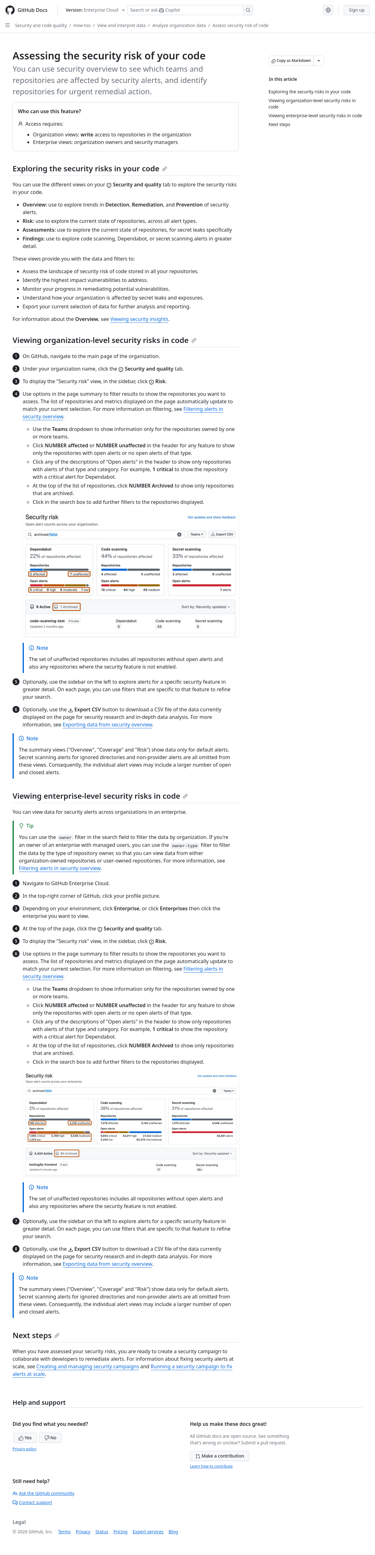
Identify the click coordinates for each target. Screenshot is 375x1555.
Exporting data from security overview (107, 724)
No (50, 1438)
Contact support (32, 1502)
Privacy (83, 1532)
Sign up (357, 10)
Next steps (36, 1335)
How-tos (81, 25)
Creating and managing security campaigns (87, 1366)
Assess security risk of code (241, 25)
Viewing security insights (139, 319)
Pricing (120, 1532)
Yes (25, 1438)
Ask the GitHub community (43, 1493)
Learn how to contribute (211, 1466)
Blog (173, 1532)
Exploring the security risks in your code (90, 168)
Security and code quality (41, 25)
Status (101, 1532)
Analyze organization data (179, 25)
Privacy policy (24, 1449)
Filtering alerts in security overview (60, 868)
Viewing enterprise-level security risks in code (100, 796)
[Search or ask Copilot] (190, 10)
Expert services (148, 1532)
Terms (64, 1532)
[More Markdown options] (318, 61)
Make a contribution (219, 1456)
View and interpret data (121, 25)
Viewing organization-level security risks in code (104, 340)
